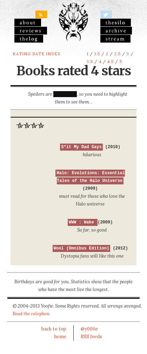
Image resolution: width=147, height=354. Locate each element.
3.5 (90, 61)
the (29, 38)
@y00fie (89, 329)
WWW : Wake (82, 222)
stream (115, 38)
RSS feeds (91, 337)
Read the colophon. (32, 314)
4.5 (110, 61)
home (60, 337)
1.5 (97, 53)
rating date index (36, 53)
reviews (31, 30)
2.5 (117, 53)
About (28, 22)
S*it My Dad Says (81, 147)
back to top (53, 329)
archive (116, 30)
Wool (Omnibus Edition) (81, 248)
